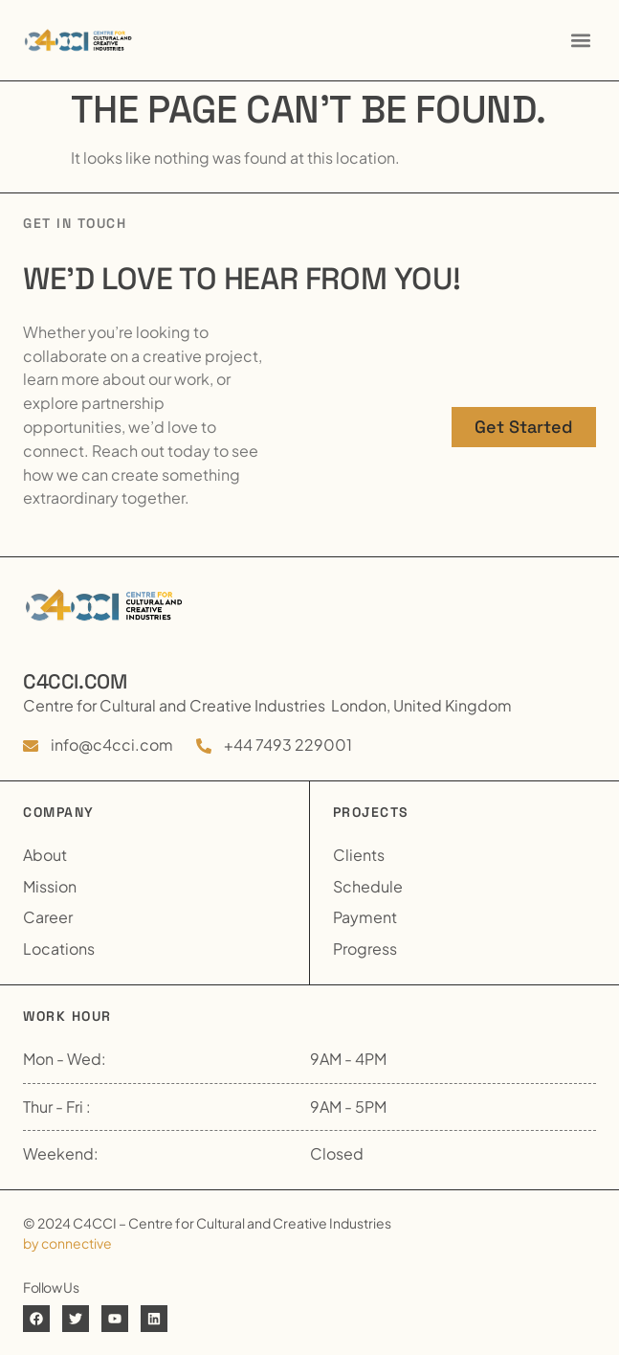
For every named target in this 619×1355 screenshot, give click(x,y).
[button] (580, 40)
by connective (67, 1243)
